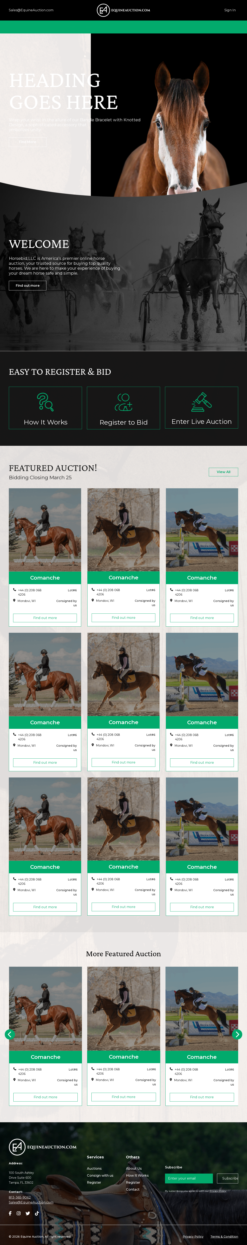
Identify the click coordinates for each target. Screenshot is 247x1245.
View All (223, 472)
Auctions (152, 27)
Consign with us (100, 1175)
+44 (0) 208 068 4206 (30, 592)
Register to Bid (123, 422)
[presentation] (10, 1034)
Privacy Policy (218, 1190)
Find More (27, 142)
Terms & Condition (224, 1236)
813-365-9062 (20, 1197)
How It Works (123, 27)
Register (94, 1182)
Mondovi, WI (26, 601)
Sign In (230, 10)
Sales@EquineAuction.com (31, 10)
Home (70, 27)
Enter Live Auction (201, 421)
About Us (93, 27)
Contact (176, 27)
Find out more (28, 286)
